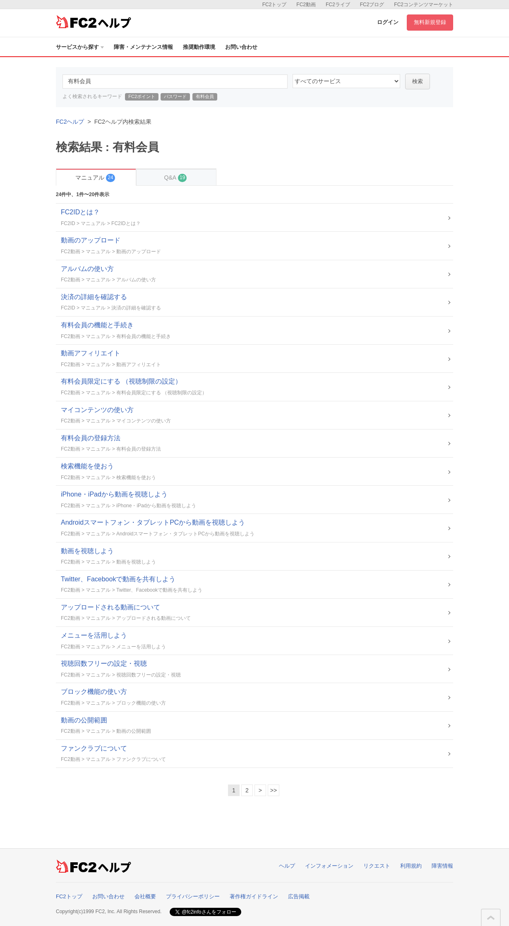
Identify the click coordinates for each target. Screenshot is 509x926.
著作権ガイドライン (254, 896)
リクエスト (376, 866)
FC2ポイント (141, 96)
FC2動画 (306, 4)
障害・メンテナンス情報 (143, 47)
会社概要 (145, 896)
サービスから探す (80, 47)
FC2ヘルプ (70, 121)
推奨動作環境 (199, 47)
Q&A (175, 178)
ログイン (388, 22)
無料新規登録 (430, 22)
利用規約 (411, 866)
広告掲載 (299, 896)
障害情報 (442, 866)
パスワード (175, 96)
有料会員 (205, 96)
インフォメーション (329, 866)
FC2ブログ (372, 4)
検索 (417, 81)
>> (273, 790)
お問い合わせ (241, 47)
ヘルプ (287, 866)
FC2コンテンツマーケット (423, 4)
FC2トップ (274, 4)
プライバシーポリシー (193, 896)
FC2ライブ (338, 4)
